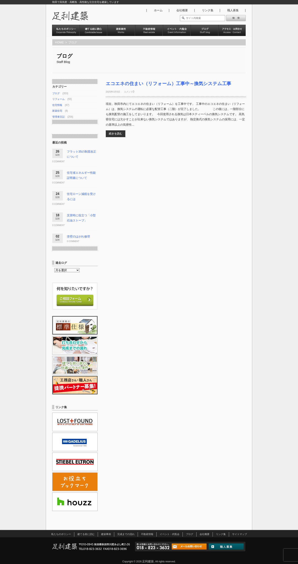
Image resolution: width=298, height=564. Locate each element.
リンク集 (207, 10)
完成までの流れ (126, 534)
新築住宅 (57, 110)
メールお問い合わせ (189, 547)
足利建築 (148, 561)
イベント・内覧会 (176, 34)
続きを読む (115, 133)
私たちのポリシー (65, 34)
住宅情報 (57, 105)
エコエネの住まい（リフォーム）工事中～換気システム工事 (168, 83)
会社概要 (182, 10)
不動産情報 (149, 34)
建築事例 (121, 34)
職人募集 (233, 10)
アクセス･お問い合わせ (232, 34)
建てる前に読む (86, 534)
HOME (59, 42)
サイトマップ (239, 534)
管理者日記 (58, 116)
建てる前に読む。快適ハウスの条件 (93, 34)
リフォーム (58, 99)
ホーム (158, 10)
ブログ (204, 34)
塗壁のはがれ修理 (78, 236)
